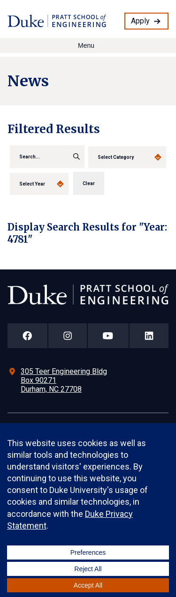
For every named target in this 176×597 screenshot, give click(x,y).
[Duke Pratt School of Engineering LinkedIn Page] (149, 335)
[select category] (127, 157)
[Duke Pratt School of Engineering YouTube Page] (108, 335)
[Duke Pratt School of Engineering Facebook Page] (27, 335)
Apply (140, 20)
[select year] (39, 184)
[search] (47, 156)
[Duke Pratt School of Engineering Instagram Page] (67, 335)
